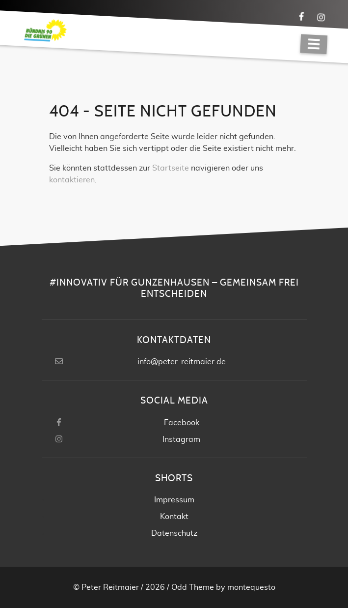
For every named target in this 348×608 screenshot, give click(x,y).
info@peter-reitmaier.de (181, 362)
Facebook (181, 423)
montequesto (251, 587)
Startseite (170, 168)
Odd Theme (192, 587)
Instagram (181, 439)
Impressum (174, 500)
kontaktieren (72, 180)
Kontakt (174, 517)
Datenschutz (174, 533)
